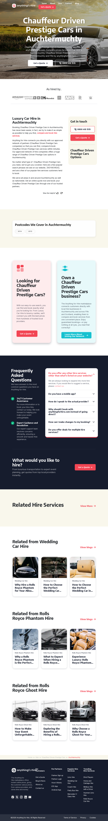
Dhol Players (88, 777)
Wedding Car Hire (21, 581)
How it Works (56, 783)
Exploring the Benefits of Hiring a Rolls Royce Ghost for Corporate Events (53, 731)
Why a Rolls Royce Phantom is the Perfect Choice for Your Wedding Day (24, 659)
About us (39, 784)
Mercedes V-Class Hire (72, 795)
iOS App (54, 786)
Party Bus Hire (73, 790)
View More (88, 506)
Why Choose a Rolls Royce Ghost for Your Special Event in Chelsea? (81, 731)
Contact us (40, 788)
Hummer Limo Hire (88, 794)
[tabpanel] (25, 576)
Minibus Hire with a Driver (88, 788)
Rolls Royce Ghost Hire (23, 725)
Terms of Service (70, 818)
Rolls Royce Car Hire (88, 800)
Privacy (83, 818)
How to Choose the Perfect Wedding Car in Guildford (81, 587)
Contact (68, 3)
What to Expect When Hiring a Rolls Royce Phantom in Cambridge (53, 659)
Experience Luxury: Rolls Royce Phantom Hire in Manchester (81, 659)
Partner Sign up (57, 775)
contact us (59, 386)
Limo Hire (71, 777)
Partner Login (56, 779)
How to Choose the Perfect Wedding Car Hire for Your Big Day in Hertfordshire (53, 587)
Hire (60, 3)
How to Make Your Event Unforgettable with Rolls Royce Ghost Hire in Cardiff (25, 731)
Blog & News (40, 781)
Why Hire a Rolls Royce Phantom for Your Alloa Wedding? (25, 587)
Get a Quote (40, 777)
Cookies (93, 818)
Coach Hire (72, 787)
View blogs (88, 547)
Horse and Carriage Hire (88, 782)
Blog (77, 3)
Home (44, 3)
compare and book (45, 133)
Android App (56, 790)
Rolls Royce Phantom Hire (24, 653)
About (52, 3)
